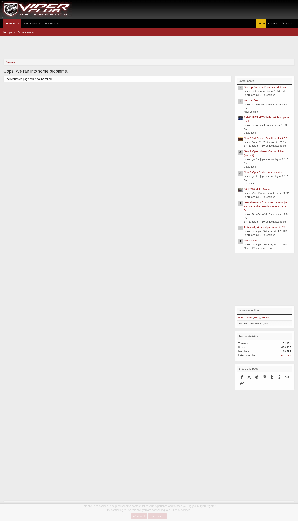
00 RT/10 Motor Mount (257, 189)
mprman (286, 355)
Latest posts (246, 80)
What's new (30, 23)
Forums (10, 23)
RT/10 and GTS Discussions (259, 94)
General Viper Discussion (258, 248)
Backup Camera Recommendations (265, 87)
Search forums (26, 32)
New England (251, 111)
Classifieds (250, 132)
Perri (240, 317)
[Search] (287, 23)
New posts (9, 32)
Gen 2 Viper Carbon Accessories (263, 172)
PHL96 (265, 317)
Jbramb (249, 317)
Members (50, 23)
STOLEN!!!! (250, 240)
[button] (18, 23)
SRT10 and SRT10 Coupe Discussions (265, 145)
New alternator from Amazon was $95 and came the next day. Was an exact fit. (266, 206)
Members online (249, 310)
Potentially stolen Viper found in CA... (266, 227)
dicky (257, 317)
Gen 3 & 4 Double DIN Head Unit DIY (266, 138)
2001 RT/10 (251, 100)
